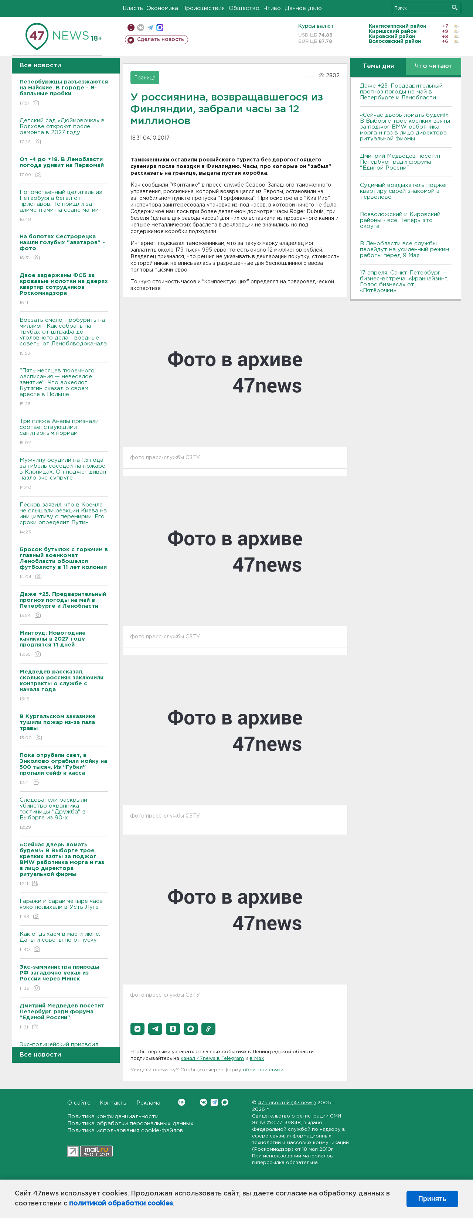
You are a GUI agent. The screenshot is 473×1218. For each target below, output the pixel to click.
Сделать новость (160, 39)
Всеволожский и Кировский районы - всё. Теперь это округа (400, 220)
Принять (432, 1198)
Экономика (162, 8)
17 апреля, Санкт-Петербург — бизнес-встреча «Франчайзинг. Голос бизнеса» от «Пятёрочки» (404, 281)
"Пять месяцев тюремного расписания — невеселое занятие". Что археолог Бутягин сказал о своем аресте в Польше (64, 387)
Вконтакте (181, 1102)
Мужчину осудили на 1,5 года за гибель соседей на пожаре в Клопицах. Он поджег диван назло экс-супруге (64, 474)
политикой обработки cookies (121, 1204)
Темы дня (378, 66)
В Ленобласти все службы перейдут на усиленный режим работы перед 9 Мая (404, 249)
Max (224, 1102)
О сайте (79, 1103)
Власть (133, 8)
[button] (137, 1029)
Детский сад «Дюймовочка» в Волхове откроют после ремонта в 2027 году (64, 131)
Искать (454, 7)
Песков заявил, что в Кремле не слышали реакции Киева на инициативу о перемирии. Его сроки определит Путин (64, 518)
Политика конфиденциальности (113, 1116)
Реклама (148, 1103)
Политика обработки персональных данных (130, 1123)
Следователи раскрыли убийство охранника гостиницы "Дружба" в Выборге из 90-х (64, 814)
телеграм (150, 27)
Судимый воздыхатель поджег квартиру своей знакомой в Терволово (404, 191)
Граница (145, 78)
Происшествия (203, 8)
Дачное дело (303, 8)
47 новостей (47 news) (287, 1103)
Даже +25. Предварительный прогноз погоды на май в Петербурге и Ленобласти (401, 91)
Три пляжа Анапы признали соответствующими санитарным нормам (64, 432)
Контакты (113, 1103)
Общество (244, 8)
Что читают (434, 66)
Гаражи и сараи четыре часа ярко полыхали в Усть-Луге (64, 909)
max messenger (159, 27)
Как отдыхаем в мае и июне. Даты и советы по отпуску (64, 942)
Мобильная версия (131, 27)
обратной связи (263, 1070)
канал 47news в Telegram (212, 1059)
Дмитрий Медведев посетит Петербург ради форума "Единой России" (400, 162)
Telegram (214, 1102)
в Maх (257, 1059)
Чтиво (272, 8)
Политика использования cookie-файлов (125, 1130)
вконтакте (140, 27)
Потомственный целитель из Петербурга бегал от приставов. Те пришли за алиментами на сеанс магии (64, 206)
